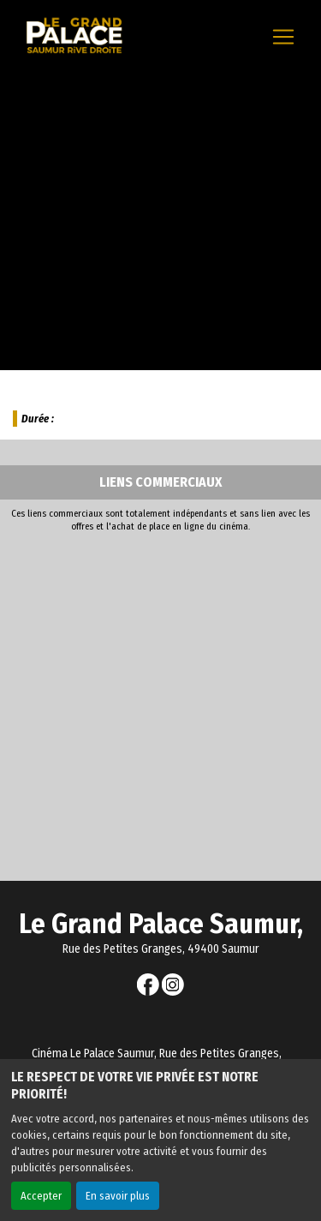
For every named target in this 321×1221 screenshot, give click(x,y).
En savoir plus (118, 1195)
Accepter (41, 1195)
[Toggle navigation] (283, 37)
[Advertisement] (160, 702)
